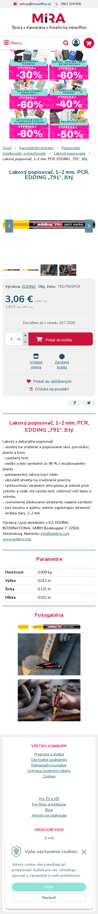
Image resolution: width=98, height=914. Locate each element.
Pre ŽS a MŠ (49, 798)
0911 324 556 (71, 4)
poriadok (59, 765)
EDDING (29, 286)
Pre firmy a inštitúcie (49, 804)
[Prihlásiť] (76, 43)
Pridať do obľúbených (49, 381)
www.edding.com (17, 539)
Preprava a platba (49, 754)
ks (19, 339)
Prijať (49, 887)
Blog (49, 809)
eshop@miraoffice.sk (35, 4)
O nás (49, 837)
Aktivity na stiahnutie (49, 815)
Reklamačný (41, 765)
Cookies (49, 776)
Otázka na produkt (49, 389)
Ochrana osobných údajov (49, 770)
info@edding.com (55, 533)
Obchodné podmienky (49, 759)
